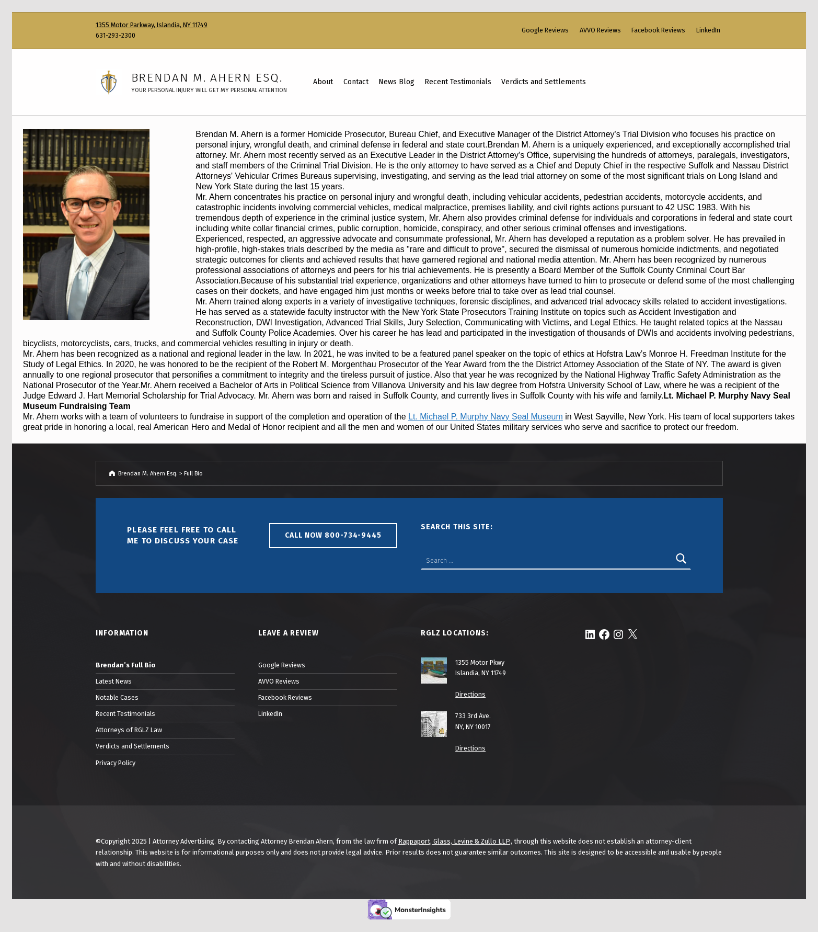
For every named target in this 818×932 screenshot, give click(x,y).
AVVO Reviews (600, 30)
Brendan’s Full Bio (126, 665)
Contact (355, 81)
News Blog (396, 81)
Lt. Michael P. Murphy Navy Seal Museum (485, 416)
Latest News (114, 681)
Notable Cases (117, 697)
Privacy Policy (115, 763)
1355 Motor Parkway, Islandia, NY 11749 (152, 25)
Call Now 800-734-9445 (333, 535)
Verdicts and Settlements (543, 81)
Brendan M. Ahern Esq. (207, 78)
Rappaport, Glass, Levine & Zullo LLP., (455, 841)
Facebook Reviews (658, 30)
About (323, 81)
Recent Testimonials (457, 81)
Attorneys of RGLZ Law (129, 730)
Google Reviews (545, 30)
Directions (470, 694)
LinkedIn (708, 30)
